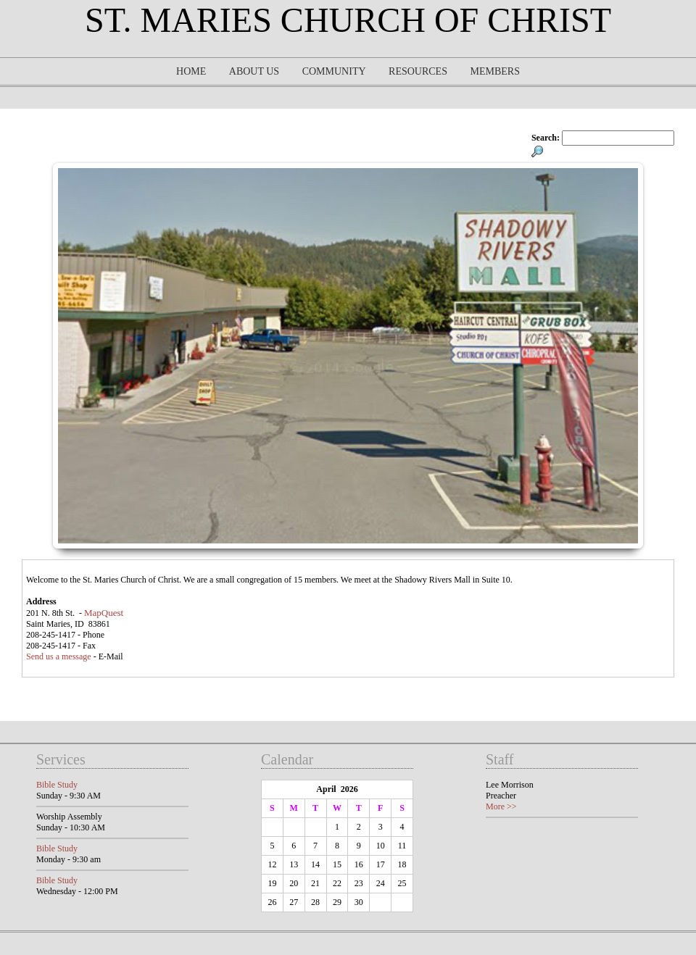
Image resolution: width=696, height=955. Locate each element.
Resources (418, 71)
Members (494, 71)
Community (334, 71)
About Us (254, 71)
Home (191, 71)
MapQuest (103, 612)
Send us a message (58, 656)
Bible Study (57, 785)
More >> (501, 806)
